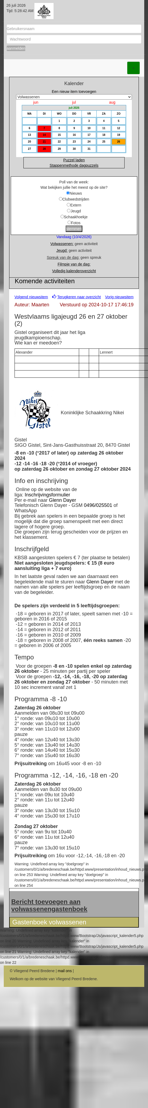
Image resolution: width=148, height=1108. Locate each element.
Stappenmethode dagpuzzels (74, 165)
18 (103, 134)
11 (103, 128)
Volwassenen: (61, 244)
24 (88, 141)
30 (74, 148)
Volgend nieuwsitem (31, 297)
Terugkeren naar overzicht (79, 297)
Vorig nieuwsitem (119, 297)
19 (118, 134)
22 (59, 141)
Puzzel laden (74, 160)
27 (29, 148)
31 (88, 148)
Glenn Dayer (62, 500)
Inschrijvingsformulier (47, 494)
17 (88, 134)
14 (44, 134)
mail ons (65, 971)
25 (103, 141)
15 (59, 134)
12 (118, 128)
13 (29, 134)
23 (74, 141)
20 (29, 141)
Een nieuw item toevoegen (74, 91)
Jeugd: (62, 250)
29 (59, 148)
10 (88, 128)
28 (44, 148)
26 (118, 141)
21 (44, 141)
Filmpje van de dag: (74, 264)
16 (74, 134)
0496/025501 (98, 505)
